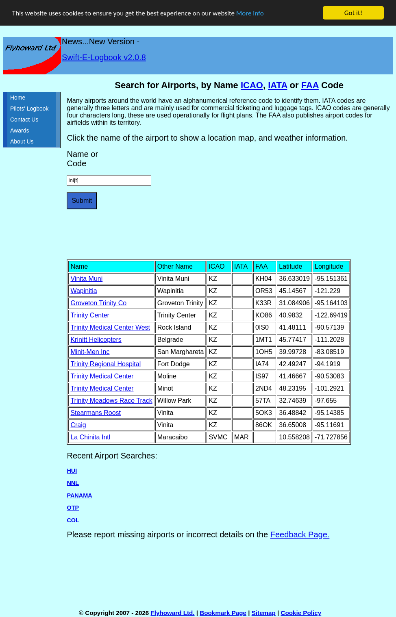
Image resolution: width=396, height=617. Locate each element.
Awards (19, 130)
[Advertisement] (215, 234)
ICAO (252, 85)
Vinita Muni (86, 278)
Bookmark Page (223, 612)
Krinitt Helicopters (95, 339)
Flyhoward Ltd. (173, 612)
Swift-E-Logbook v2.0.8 (104, 57)
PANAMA (79, 495)
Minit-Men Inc (89, 351)
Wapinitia (83, 290)
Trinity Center (89, 315)
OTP (73, 507)
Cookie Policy (301, 612)
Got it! (353, 13)
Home (17, 97)
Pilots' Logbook (29, 108)
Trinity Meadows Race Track (111, 400)
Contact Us (24, 119)
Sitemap (264, 612)
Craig (78, 424)
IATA (277, 85)
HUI (72, 470)
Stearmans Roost (95, 412)
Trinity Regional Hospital (105, 364)
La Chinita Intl (90, 437)
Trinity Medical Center (101, 376)
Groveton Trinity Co (98, 303)
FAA (310, 85)
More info (250, 13)
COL (73, 520)
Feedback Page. (300, 534)
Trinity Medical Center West (110, 327)
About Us (22, 141)
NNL (73, 483)
